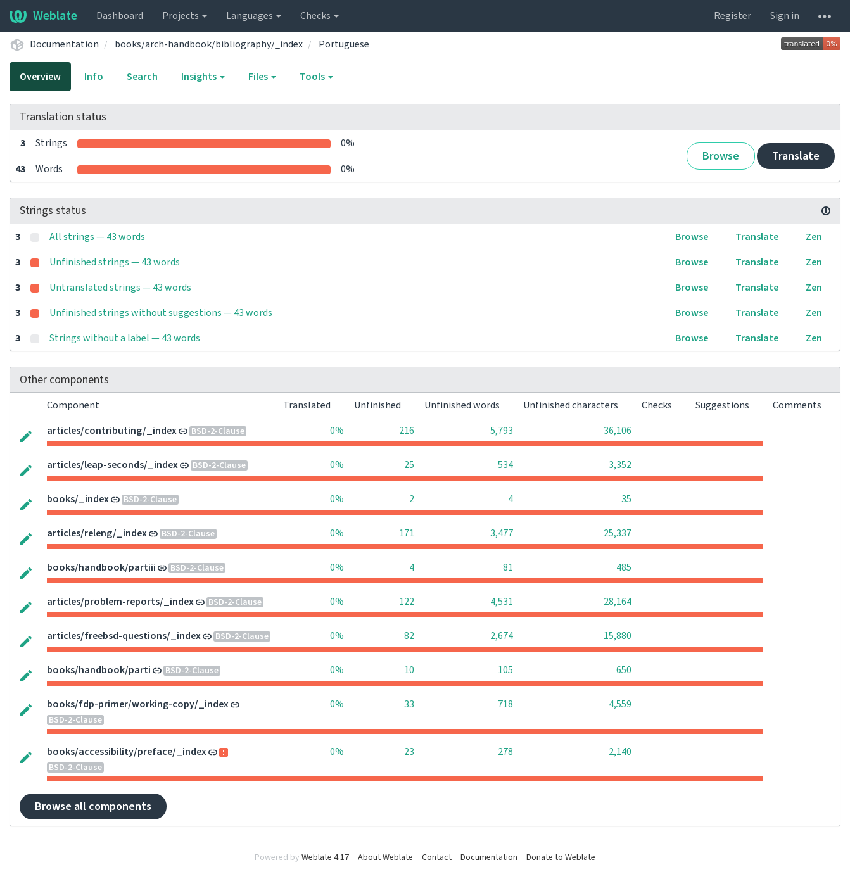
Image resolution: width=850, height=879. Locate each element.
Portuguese (344, 44)
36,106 (617, 431)
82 (409, 636)
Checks (319, 16)
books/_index (78, 499)
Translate (796, 156)
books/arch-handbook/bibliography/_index (209, 44)
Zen (814, 237)
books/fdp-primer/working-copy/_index (138, 704)
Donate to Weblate (560, 857)
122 (406, 602)
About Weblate (385, 857)
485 (623, 567)
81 (508, 567)
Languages (253, 16)
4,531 (501, 602)
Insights (203, 77)
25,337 (617, 533)
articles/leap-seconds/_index (112, 465)
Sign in (784, 16)
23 (409, 752)
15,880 (617, 636)
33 (409, 704)
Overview (40, 77)
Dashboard (119, 16)
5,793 (501, 431)
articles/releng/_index (97, 533)
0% (337, 431)
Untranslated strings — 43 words (120, 287)
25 (409, 465)
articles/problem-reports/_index (120, 602)
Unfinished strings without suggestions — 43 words (160, 313)
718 (505, 704)
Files (262, 77)
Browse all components (93, 806)
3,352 (620, 465)
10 (409, 670)
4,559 (620, 704)
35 (626, 499)
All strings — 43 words (97, 237)
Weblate (43, 16)
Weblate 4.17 (325, 857)
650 (623, 670)
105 (505, 670)
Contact (437, 857)
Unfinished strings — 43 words (114, 262)
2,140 (620, 752)
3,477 (501, 533)
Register (732, 16)
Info (93, 77)
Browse (720, 156)
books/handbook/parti (99, 670)
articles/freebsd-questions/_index (124, 636)
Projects (184, 16)
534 (505, 465)
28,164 (617, 602)
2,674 (501, 636)
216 (406, 431)
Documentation (64, 44)
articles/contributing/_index (112, 431)
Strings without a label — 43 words (124, 338)
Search (142, 77)
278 (505, 752)
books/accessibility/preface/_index (126, 752)
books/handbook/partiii (101, 567)
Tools (316, 77)
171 (406, 533)
